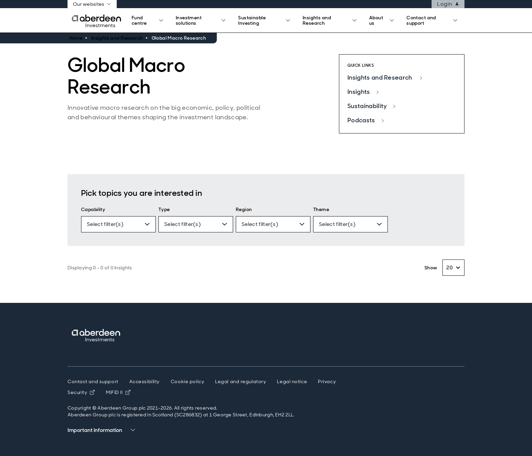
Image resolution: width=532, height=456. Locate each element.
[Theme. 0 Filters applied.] (350, 224)
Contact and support (93, 381)
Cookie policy (187, 381)
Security (81, 392)
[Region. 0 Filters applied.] (273, 224)
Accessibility (144, 381)
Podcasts (366, 120)
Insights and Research (385, 78)
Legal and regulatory (240, 381)
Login (450, 4)
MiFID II (118, 392)
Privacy (327, 381)
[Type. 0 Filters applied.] (195, 224)
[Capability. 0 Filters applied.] (118, 224)
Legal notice (292, 381)
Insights (363, 92)
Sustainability (372, 106)
